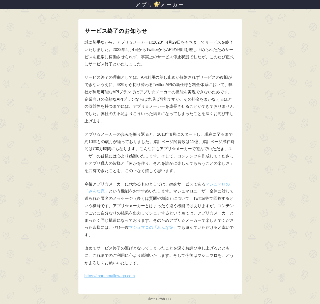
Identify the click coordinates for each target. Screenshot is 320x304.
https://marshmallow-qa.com (109, 276)
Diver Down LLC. (160, 299)
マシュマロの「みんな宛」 (153, 227)
